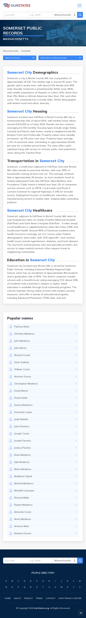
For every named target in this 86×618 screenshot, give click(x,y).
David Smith (20, 397)
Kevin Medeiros (22, 454)
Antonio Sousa (22, 376)
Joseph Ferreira (22, 440)
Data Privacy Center (70, 598)
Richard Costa (22, 355)
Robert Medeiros (23, 504)
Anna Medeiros (22, 519)
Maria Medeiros (22, 469)
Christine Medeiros (24, 333)
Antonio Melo (21, 526)
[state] (64, 15)
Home (8, 598)
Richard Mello (21, 497)
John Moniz (20, 347)
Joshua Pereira (22, 447)
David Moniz (21, 390)
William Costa (22, 369)
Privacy (28, 598)
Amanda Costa (22, 511)
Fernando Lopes (23, 412)
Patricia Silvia (21, 326)
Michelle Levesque (24, 490)
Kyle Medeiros (22, 462)
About (17, 598)
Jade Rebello (21, 419)
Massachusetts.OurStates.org (16, 5)
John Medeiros (22, 340)
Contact (50, 598)
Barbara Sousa (22, 533)
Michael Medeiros (23, 483)
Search (80, 15)
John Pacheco (22, 426)
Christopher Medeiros (26, 383)
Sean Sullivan (21, 362)
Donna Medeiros (23, 405)
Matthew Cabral (23, 476)
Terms (39, 598)
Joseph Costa (21, 433)
